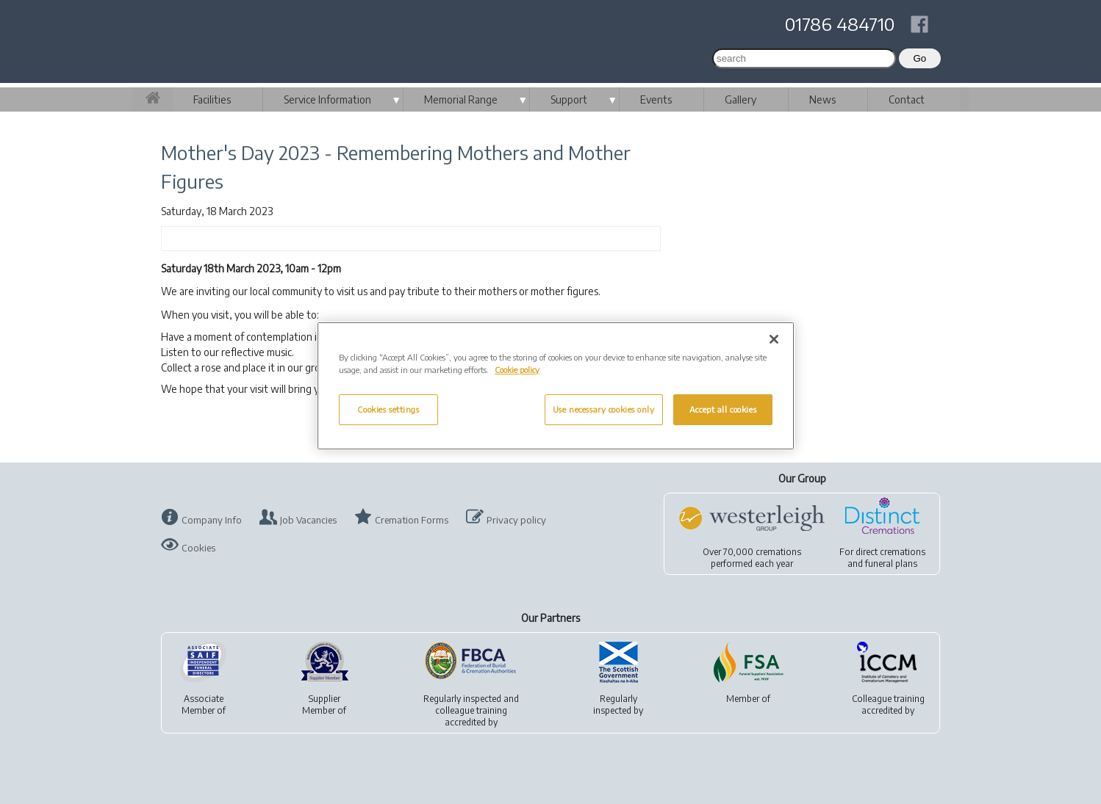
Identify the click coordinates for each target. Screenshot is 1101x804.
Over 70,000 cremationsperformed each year (752, 557)
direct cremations (890, 551)
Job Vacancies (308, 520)
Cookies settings (388, 409)
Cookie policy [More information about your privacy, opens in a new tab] (517, 369)
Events (656, 99)
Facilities (212, 99)
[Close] (774, 339)
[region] (556, 386)
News (822, 99)
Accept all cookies (722, 409)
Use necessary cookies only (604, 409)
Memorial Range (461, 99)
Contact (907, 99)
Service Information (327, 99)
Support (568, 99)
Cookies (198, 548)
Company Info (212, 520)
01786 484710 (839, 23)
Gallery (740, 99)
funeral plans (891, 563)
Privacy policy (516, 520)
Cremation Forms (411, 520)
